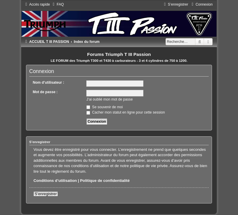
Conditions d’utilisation (55, 180)
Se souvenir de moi (104, 107)
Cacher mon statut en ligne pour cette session (125, 112)
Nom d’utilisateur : (48, 82)
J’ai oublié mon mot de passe (109, 99)
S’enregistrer (46, 194)
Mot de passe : (45, 92)
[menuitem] (57, 4)
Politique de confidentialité (105, 180)
